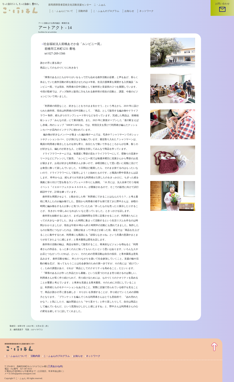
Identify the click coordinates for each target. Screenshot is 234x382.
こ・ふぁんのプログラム (106, 11)
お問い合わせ (222, 3)
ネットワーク (146, 11)
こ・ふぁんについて (62, 11)
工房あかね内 (55, 366)
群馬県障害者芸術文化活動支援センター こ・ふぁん (77, 4)
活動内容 (83, 11)
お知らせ (129, 11)
